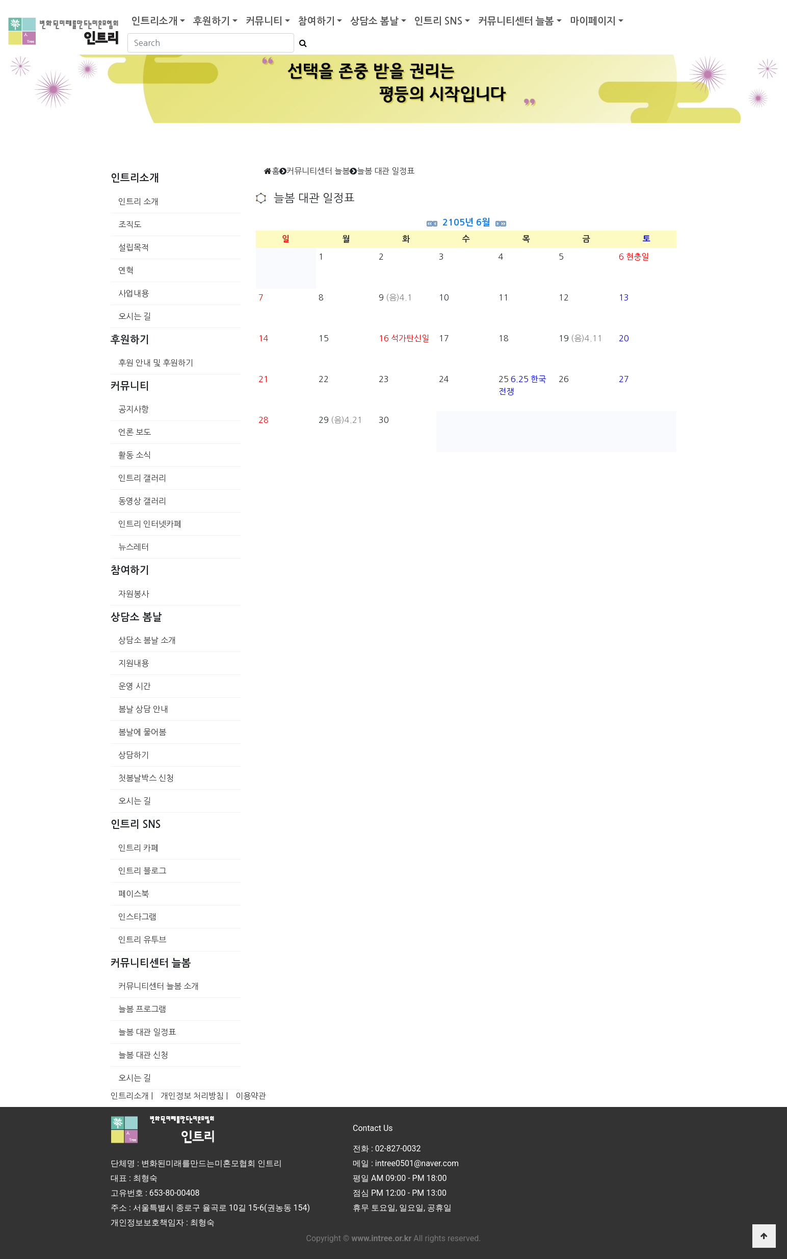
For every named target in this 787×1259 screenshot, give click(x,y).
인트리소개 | (132, 1096)
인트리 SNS (438, 21)
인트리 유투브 (142, 940)
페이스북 (133, 894)
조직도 (129, 224)
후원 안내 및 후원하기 (155, 363)
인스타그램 (137, 917)
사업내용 (133, 293)
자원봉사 (133, 594)
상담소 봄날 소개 (147, 640)
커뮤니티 (264, 21)
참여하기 (316, 21)
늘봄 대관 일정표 (147, 1032)
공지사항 (133, 409)
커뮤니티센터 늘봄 (516, 21)
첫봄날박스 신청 (146, 778)
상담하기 (133, 755)
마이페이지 (593, 21)
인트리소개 (154, 21)
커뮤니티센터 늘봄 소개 (158, 986)
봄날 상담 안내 (143, 709)
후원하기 (211, 21)
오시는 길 (134, 316)
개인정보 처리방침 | (194, 1096)
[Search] (210, 43)
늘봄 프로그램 (142, 1009)
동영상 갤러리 (142, 501)
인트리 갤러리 (142, 478)
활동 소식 (134, 455)
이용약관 (250, 1096)
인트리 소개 (138, 201)
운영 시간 (134, 686)
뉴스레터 (133, 547)
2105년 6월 (466, 222)
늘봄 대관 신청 (143, 1055)
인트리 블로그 (142, 871)
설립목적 (133, 247)
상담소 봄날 (374, 21)
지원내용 (133, 663)
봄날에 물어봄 (142, 732)
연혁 (126, 270)
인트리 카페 (138, 848)
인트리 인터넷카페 (149, 524)
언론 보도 (134, 432)
